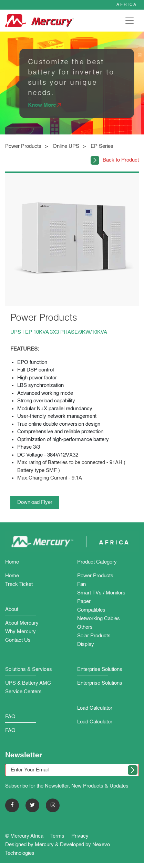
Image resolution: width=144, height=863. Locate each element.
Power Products (23, 146)
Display (85, 644)
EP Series (102, 146)
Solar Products (94, 635)
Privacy (80, 836)
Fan (81, 584)
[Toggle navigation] (129, 20)
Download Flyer (34, 502)
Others (85, 627)
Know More (46, 105)
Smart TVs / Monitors (101, 592)
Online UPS (66, 146)
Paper (84, 601)
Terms (57, 836)
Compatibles (91, 610)
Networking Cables (98, 618)
